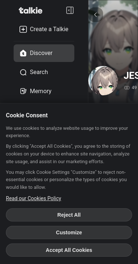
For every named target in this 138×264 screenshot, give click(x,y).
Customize (69, 232)
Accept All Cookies (69, 250)
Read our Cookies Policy (33, 198)
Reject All (69, 215)
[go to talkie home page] (33, 10)
